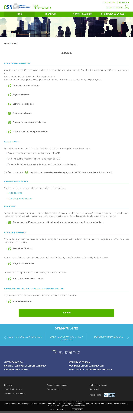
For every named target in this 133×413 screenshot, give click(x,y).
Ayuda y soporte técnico (57, 387)
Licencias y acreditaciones (20, 201)
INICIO (19, 16)
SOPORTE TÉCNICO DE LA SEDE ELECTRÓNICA (27, 368)
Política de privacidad (98, 387)
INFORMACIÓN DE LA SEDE (112, 16)
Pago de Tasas (15, 195)
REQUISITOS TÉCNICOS (80, 364)
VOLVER (66, 315)
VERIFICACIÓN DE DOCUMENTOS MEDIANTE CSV (92, 372)
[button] (124, 3)
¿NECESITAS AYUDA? (14, 364)
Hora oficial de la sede (13, 392)
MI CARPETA (50, 16)
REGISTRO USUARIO (115, 10)
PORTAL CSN (110, 3)
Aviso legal (94, 392)
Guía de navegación (55, 392)
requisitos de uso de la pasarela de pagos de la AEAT (55, 175)
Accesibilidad (102, 397)
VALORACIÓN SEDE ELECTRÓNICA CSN (87, 368)
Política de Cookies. (58, 410)
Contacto (8, 387)
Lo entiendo (77, 410)
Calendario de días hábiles (14, 396)
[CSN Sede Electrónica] (27, 6)
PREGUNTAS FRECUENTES (17, 372)
